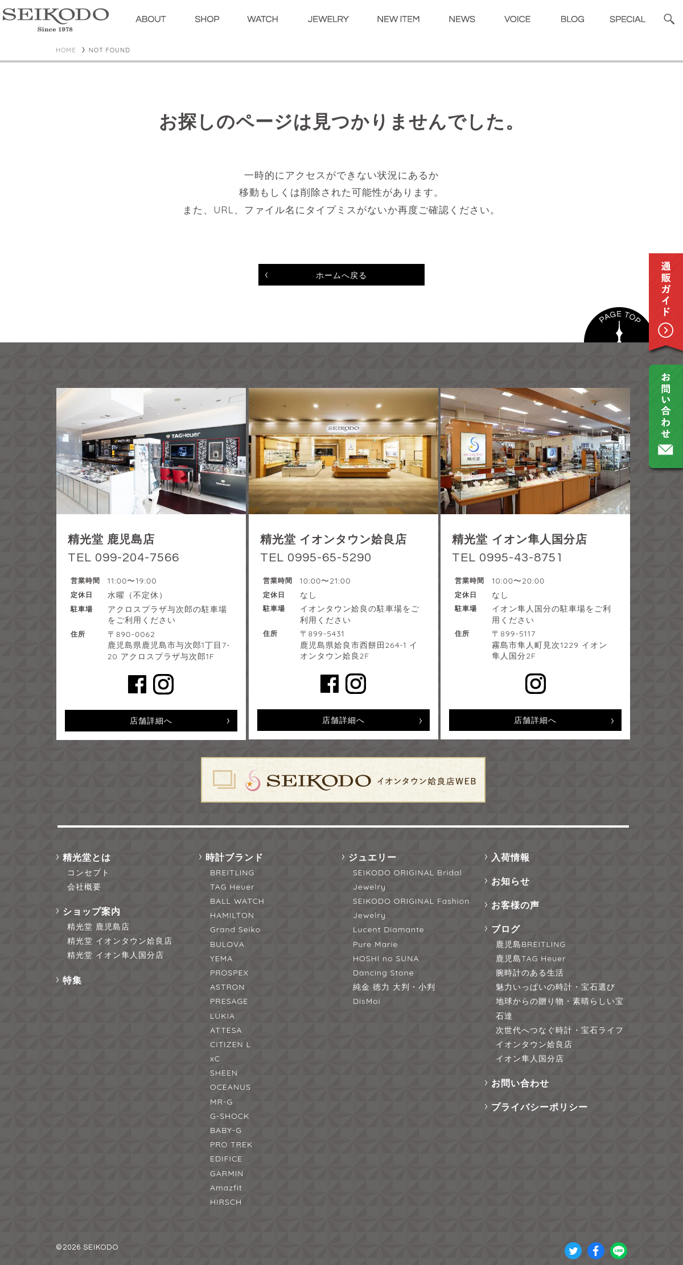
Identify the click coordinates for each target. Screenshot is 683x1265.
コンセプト (88, 872)
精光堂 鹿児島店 (98, 926)
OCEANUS (230, 1087)
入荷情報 (510, 857)
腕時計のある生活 (530, 973)
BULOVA (227, 944)
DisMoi (367, 1001)
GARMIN (227, 1173)
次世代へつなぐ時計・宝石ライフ (560, 1030)
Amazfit (226, 1188)
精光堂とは (87, 857)
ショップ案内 (92, 911)
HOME (66, 50)
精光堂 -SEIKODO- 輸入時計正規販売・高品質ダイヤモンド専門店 (56, 20)
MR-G (221, 1102)
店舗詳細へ (151, 721)
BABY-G (226, 1130)
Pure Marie (375, 944)
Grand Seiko (235, 929)
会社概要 (84, 887)
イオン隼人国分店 (530, 1058)
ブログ (505, 929)
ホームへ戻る (341, 275)
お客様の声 (515, 905)
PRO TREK (231, 1144)
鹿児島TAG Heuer (531, 958)
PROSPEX (229, 973)
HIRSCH (226, 1202)
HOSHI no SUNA (386, 958)
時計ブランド (234, 857)
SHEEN (224, 1073)
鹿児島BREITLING (531, 944)
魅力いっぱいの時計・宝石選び (555, 987)
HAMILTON (232, 915)
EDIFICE (226, 1159)
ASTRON (227, 987)
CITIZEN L (230, 1044)
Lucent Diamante (389, 929)
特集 (72, 980)
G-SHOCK (229, 1116)
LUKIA (222, 1016)
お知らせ (510, 881)
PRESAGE (229, 1001)
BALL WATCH (237, 901)
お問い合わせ (520, 1083)
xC (215, 1058)
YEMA (221, 958)
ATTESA (226, 1030)
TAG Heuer (232, 887)
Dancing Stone (383, 973)
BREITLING (232, 872)
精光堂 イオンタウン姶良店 (119, 941)
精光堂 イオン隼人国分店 (115, 955)
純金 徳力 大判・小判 (394, 987)
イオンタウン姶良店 (534, 1044)
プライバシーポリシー (539, 1107)
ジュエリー (372, 857)
